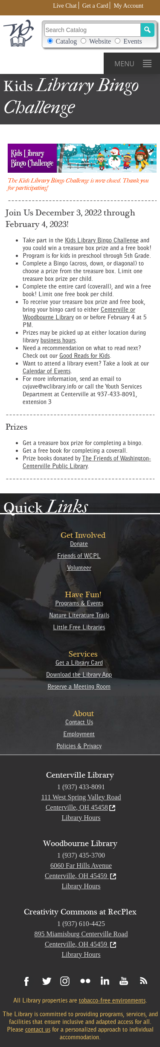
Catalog (66, 41)
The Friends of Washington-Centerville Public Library (87, 462)
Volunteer (79, 568)
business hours (58, 340)
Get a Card (95, 6)
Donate (79, 544)
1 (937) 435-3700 (81, 855)
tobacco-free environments (112, 1000)
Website (100, 41)
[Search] (147, 30)
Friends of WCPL (79, 556)
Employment (79, 734)
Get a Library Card (79, 663)
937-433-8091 (116, 394)
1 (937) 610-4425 (81, 923)
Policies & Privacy (79, 746)
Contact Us (79, 722)
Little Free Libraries (79, 627)
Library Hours (80, 817)
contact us (37, 1029)
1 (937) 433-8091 (81, 786)
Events (132, 41)
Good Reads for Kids (84, 356)
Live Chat (65, 6)
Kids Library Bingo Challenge (102, 240)
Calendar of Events (46, 371)
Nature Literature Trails (79, 615)
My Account (128, 6)
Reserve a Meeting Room (79, 686)
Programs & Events (79, 603)
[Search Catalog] (92, 30)
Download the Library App (79, 674)
